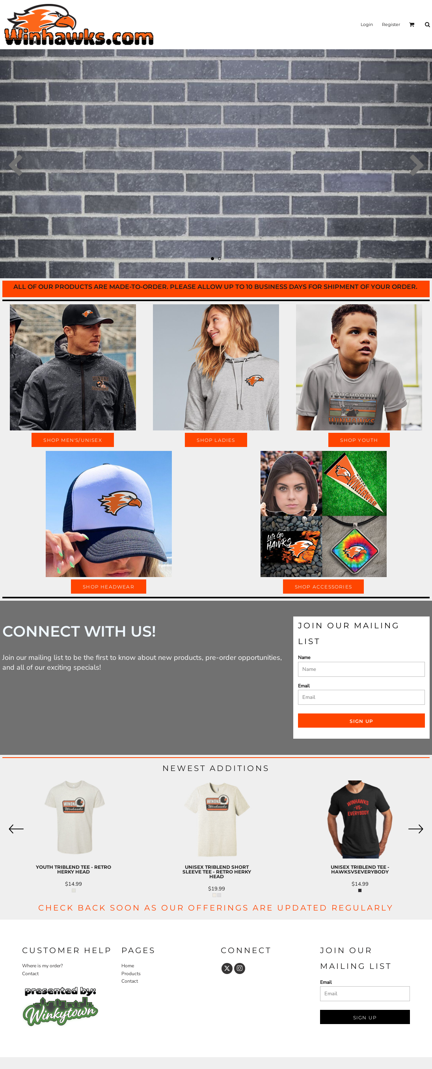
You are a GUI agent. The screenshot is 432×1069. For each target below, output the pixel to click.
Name (304, 657)
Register (391, 24)
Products (131, 973)
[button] (412, 24)
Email (304, 686)
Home (127, 966)
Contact (30, 973)
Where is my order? (42, 966)
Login (367, 24)
